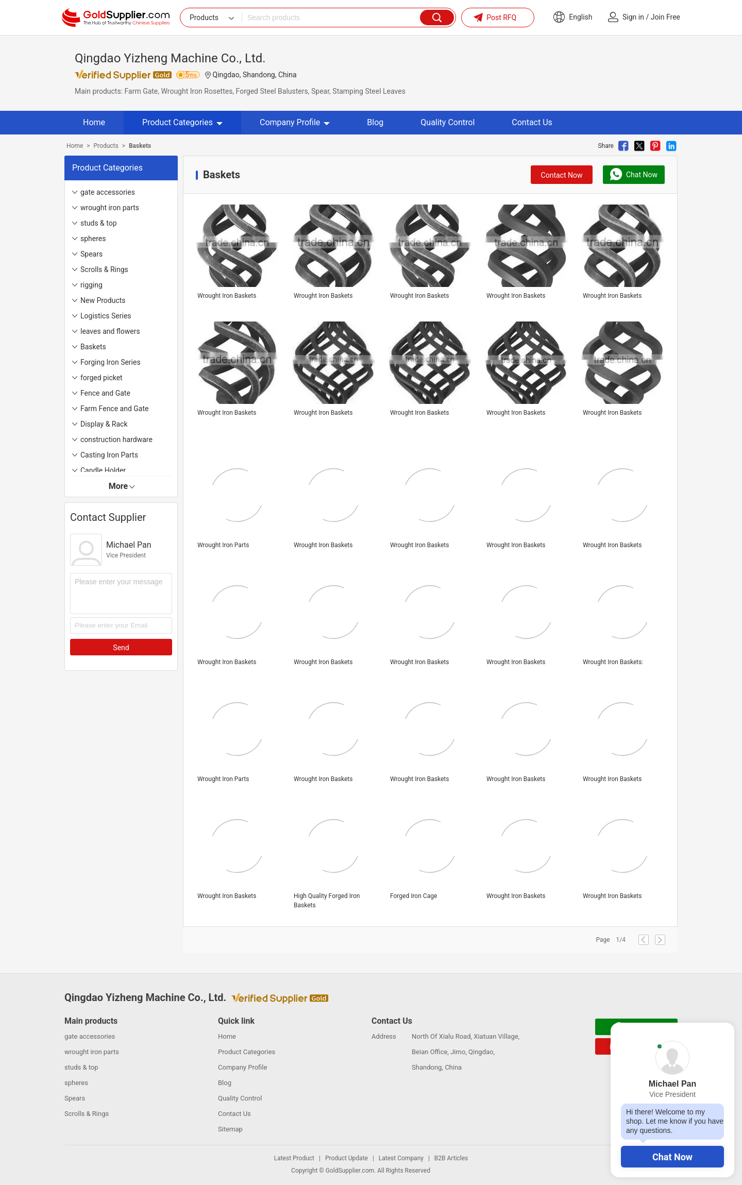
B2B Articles (451, 1158)
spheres (93, 238)
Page (603, 939)
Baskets (93, 347)
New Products (103, 300)
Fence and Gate (105, 393)
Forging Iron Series (110, 362)
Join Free (665, 17)
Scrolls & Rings (104, 269)
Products (106, 145)
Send (121, 648)
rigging (91, 285)
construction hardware (116, 439)
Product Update (346, 1158)
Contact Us (532, 122)
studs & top (98, 223)
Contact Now (562, 175)
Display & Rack (104, 424)
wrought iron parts (109, 208)
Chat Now (672, 1157)
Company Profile (295, 122)
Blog (375, 122)
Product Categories (182, 122)
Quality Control (447, 122)
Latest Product (294, 1158)
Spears (91, 254)
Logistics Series (105, 316)
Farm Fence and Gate (114, 408)
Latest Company (401, 1158)
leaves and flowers (110, 331)
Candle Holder (103, 470)
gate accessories (107, 192)
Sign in (633, 17)
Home (94, 122)
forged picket (101, 378)
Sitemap (230, 1129)
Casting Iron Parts (109, 455)
